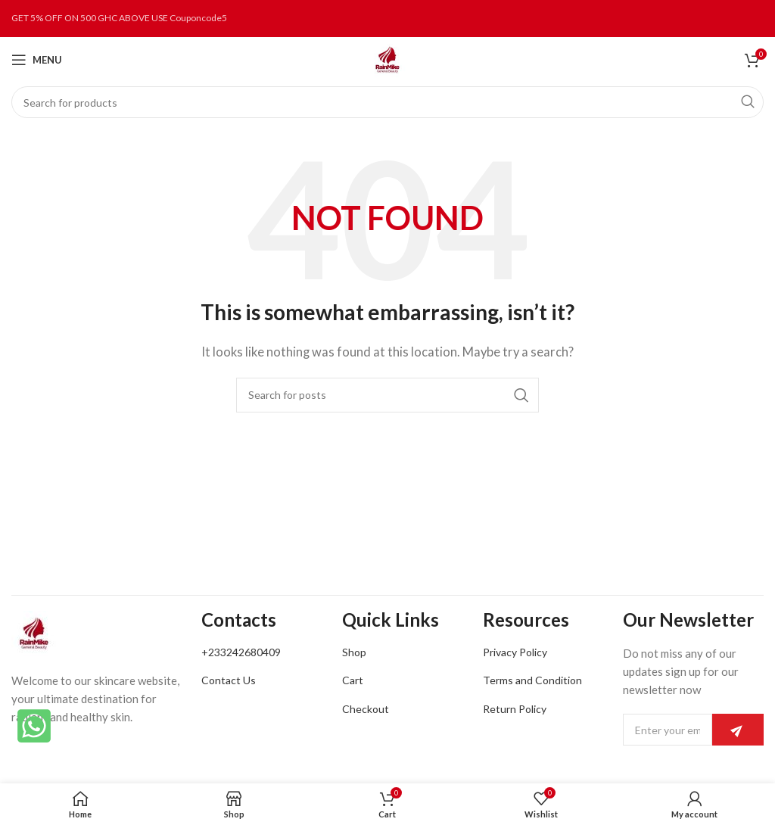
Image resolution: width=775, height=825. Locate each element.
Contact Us (228, 680)
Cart (352, 680)
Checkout (365, 708)
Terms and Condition (532, 680)
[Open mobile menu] (37, 60)
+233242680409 (241, 652)
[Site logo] (387, 58)
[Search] (387, 102)
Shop (354, 652)
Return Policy (514, 708)
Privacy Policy (515, 652)
